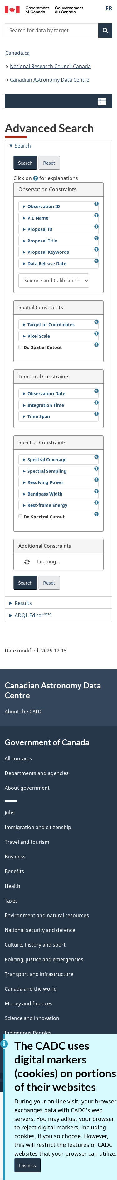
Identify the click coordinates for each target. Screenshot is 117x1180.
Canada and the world (31, 988)
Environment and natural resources (47, 915)
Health (12, 885)
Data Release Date (46, 264)
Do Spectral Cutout (41, 517)
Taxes (11, 900)
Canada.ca (17, 52)
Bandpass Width (44, 494)
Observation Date (46, 394)
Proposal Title (42, 241)
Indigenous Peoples (28, 1032)
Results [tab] (23, 603)
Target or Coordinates (51, 325)
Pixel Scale (38, 336)
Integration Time (45, 405)
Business (15, 856)
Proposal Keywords (48, 252)
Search (25, 163)
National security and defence (40, 930)
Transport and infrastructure (39, 974)
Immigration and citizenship (38, 827)
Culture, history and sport (35, 944)
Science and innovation (32, 1018)
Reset (49, 163)
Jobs (10, 812)
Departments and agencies (37, 773)
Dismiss (27, 1165)
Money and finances (28, 1003)
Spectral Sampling (46, 471)
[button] (59, 101)
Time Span (38, 416)
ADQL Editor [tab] (33, 615)
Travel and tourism (27, 841)
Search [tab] (23, 145)
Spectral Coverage (46, 459)
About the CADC (23, 711)
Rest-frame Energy (47, 505)
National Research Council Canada (50, 66)
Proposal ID (39, 229)
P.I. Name (37, 218)
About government (27, 787)
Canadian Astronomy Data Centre (49, 79)
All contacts (18, 758)
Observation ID (43, 206)
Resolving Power (45, 482)
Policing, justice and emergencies (44, 959)
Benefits (14, 871)
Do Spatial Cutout (40, 347)
